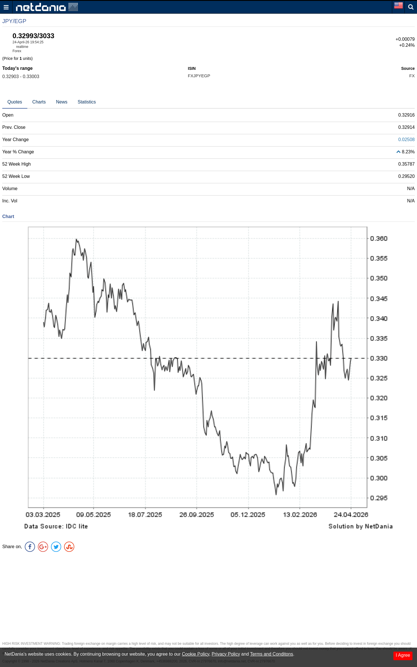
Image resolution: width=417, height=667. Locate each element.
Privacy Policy (226, 654)
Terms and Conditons (271, 654)
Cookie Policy (195, 654)
